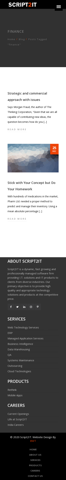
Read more (17, 129)
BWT (33, 441)
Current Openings (18, 414)
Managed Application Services (25, 338)
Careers (35, 470)
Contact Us (35, 476)
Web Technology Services (23, 327)
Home (11, 39)
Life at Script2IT (17, 419)
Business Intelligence (20, 344)
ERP (10, 333)
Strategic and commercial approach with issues (27, 96)
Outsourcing (15, 365)
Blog (22, 39)
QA (9, 355)
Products (35, 465)
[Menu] (59, 7)
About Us (35, 454)
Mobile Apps (15, 395)
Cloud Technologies (19, 371)
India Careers (16, 424)
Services (35, 460)
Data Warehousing (19, 349)
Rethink (12, 389)
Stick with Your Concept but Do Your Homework (31, 186)
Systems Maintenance (21, 360)
